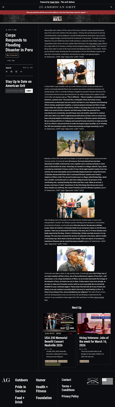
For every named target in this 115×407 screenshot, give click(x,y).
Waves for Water (90, 46)
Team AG (8, 68)
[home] (57, 7)
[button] (3, 7)
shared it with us (61, 97)
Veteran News (13, 55)
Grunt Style (54, 2)
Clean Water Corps (95, 43)
